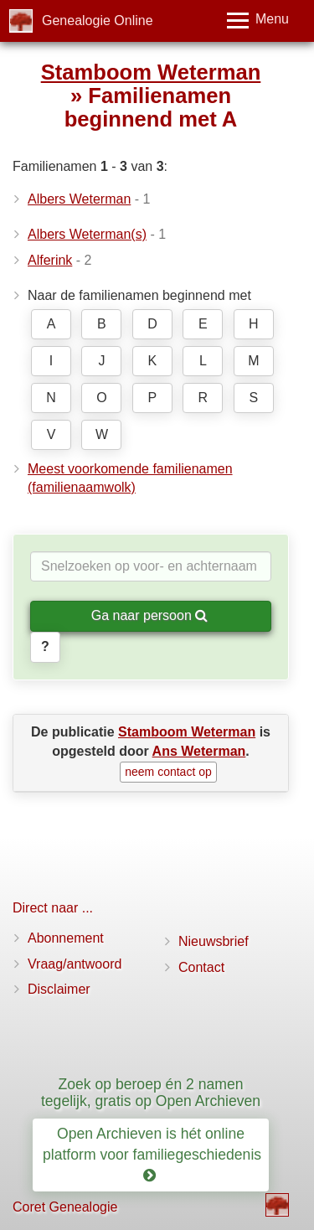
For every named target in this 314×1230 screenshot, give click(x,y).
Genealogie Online (97, 20)
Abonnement (66, 938)
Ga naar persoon (149, 615)
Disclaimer (59, 989)
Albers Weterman (79, 199)
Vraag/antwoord (74, 964)
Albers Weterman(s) (87, 234)
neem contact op (168, 771)
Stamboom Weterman (151, 72)
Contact (201, 967)
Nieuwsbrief (213, 941)
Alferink (50, 260)
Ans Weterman (199, 751)
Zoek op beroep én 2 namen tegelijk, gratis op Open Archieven (150, 1092)
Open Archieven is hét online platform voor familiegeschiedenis (154, 1154)
